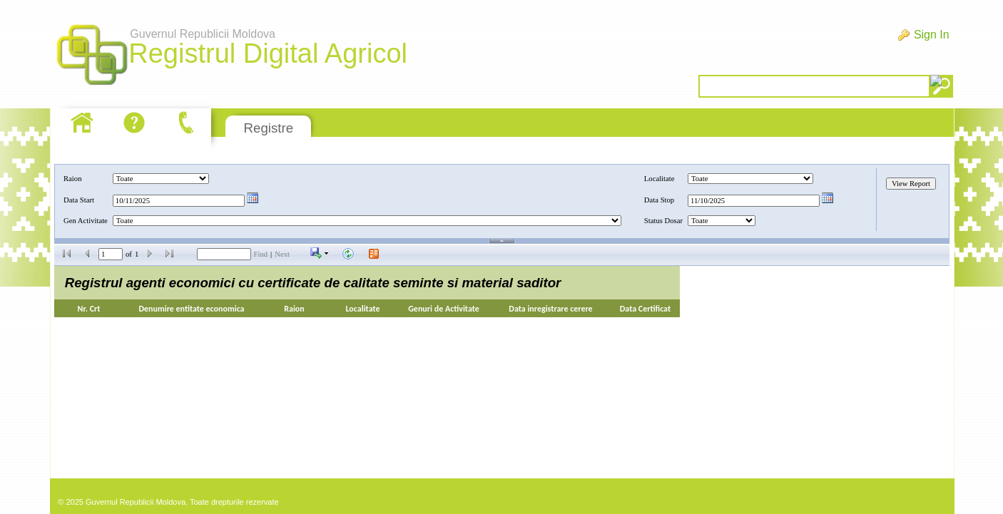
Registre (268, 127)
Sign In (931, 35)
